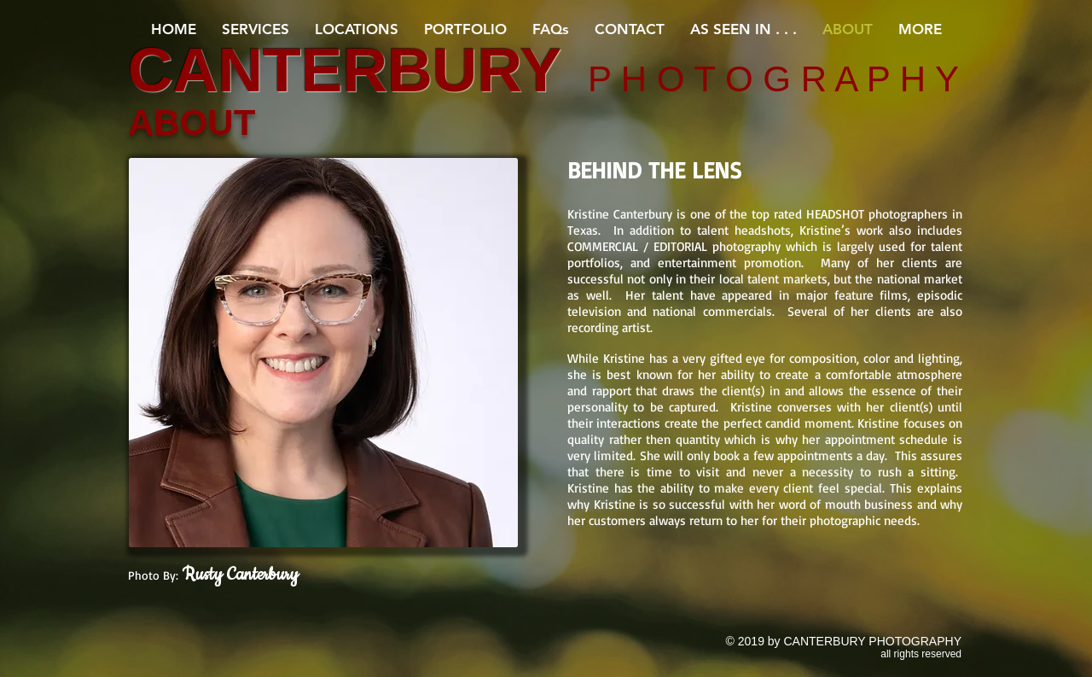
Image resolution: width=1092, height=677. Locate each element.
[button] (255, 29)
